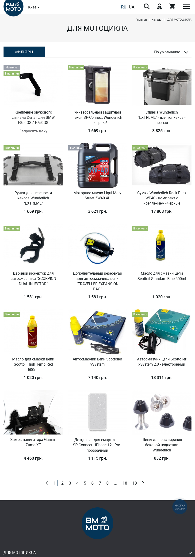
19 (134, 438)
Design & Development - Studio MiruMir (97, 552)
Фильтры (24, 52)
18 (124, 438)
